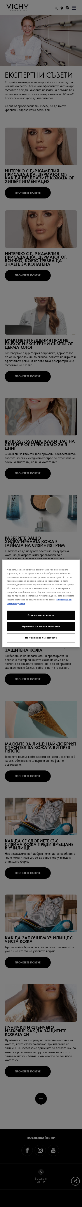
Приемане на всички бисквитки (41, 626)
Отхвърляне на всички (41, 614)
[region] (41, 603)
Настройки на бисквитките (41, 637)
